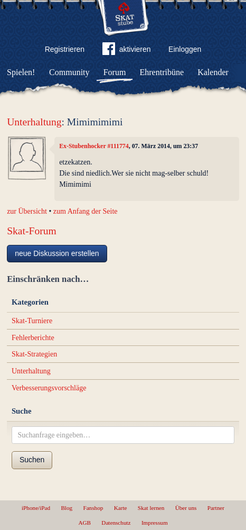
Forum (114, 72)
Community (69, 72)
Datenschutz (115, 522)
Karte (120, 508)
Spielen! (21, 72)
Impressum (154, 522)
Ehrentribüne (162, 72)
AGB (84, 522)
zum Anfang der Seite (85, 211)
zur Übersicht (27, 211)
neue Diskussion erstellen (57, 253)
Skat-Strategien (34, 354)
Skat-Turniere (32, 321)
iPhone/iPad (36, 508)
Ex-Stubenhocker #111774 (94, 146)
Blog (66, 508)
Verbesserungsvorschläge (49, 388)
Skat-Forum (31, 230)
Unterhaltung (34, 121)
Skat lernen (151, 508)
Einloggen (184, 49)
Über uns (186, 508)
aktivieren (126, 50)
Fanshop (93, 508)
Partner (215, 508)
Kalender (213, 72)
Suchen (32, 459)
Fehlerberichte (33, 338)
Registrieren (64, 49)
